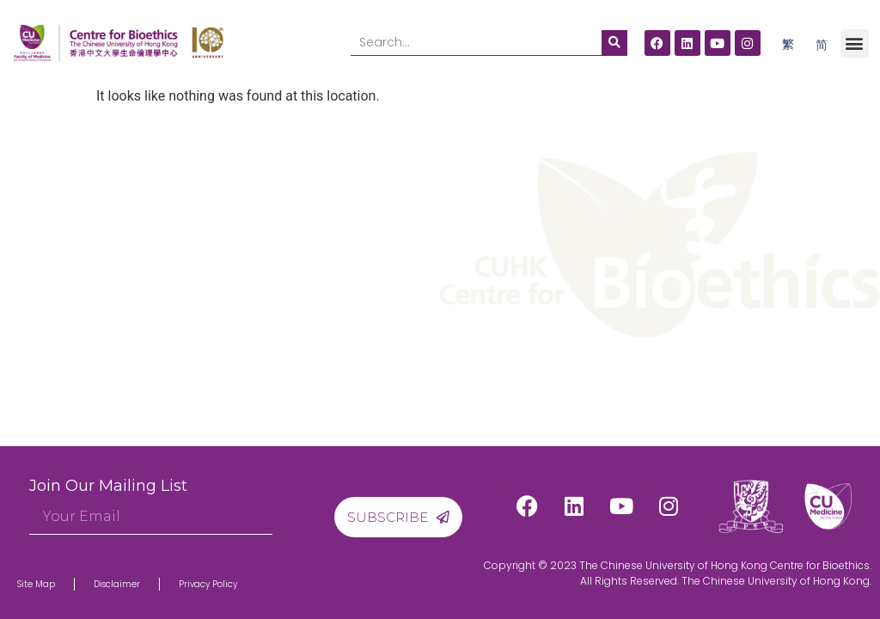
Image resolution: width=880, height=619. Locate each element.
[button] (854, 43)
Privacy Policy (208, 584)
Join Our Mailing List (108, 485)
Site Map (36, 584)
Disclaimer (117, 584)
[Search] (614, 42)
